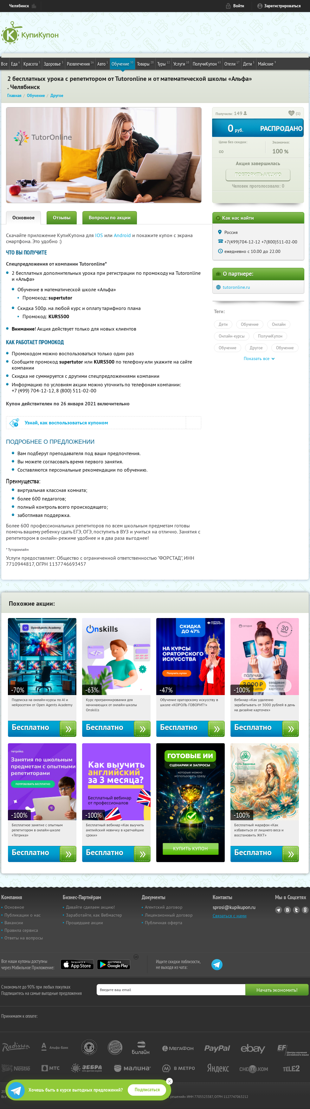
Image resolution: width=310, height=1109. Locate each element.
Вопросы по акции (110, 217)
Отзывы (61, 217)
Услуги (181, 63)
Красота (31, 63)
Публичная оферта (163, 922)
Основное (23, 217)
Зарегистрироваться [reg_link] (282, 6)
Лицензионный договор (169, 915)
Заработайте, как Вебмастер (94, 915)
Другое (256, 347)
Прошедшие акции (84, 922)
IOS (99, 235)
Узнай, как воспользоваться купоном (66, 422)
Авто (102, 63)
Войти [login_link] (238, 6)
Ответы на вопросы (23, 938)
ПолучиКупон (207, 63)
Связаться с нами (230, 916)
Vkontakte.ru (287, 909)
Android (123, 235)
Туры (163, 63)
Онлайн (279, 324)
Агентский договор (164, 907)
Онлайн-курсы (232, 336)
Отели (232, 63)
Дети (249, 63)
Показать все (256, 358)
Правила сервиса (21, 930)
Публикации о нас (22, 915)
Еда (15, 63)
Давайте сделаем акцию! (90, 907)
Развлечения (80, 63)
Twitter (296, 909)
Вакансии (13, 922)
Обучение (122, 63)
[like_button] (291, 114)
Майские (267, 63)
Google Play (113, 964)
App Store (77, 964)
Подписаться (147, 1090)
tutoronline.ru (236, 287)
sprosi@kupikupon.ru (234, 907)
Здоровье (53, 63)
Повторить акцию (258, 174)
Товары (145, 63)
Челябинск (19, 6)
